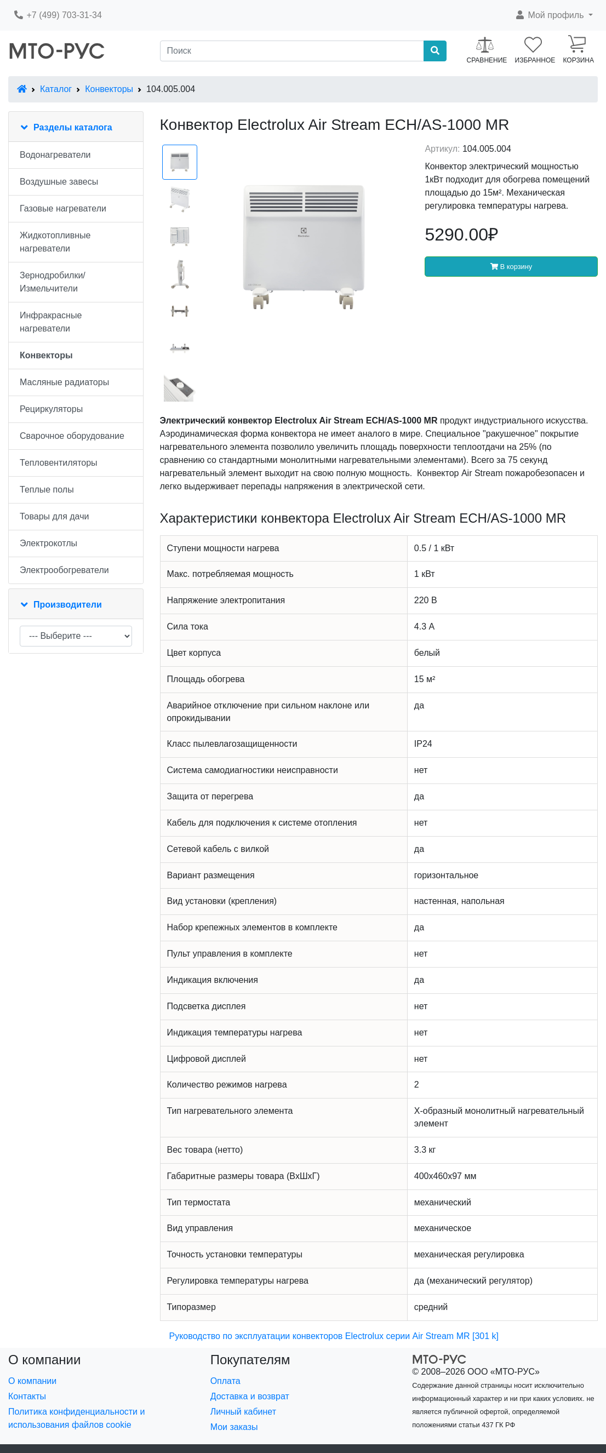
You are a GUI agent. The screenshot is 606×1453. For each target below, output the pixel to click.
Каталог (56, 89)
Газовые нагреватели (63, 208)
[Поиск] (292, 51)
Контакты (27, 1396)
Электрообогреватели (64, 570)
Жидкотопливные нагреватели (55, 242)
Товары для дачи (54, 516)
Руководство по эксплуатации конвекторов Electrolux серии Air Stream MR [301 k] (334, 1336)
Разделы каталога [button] (72, 127)
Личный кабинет (243, 1411)
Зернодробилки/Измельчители (52, 282)
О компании (32, 1381)
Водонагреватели (55, 154)
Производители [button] (67, 604)
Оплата (225, 1381)
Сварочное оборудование (72, 436)
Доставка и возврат (249, 1396)
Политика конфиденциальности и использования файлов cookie (76, 1418)
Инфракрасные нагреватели (51, 322)
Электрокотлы (48, 543)
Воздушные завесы (59, 181)
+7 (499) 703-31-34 (57, 15)
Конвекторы (109, 89)
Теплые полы (47, 489)
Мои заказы (234, 1427)
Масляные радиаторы (64, 382)
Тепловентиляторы (59, 462)
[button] (553, 15)
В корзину (511, 266)
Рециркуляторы (51, 409)
